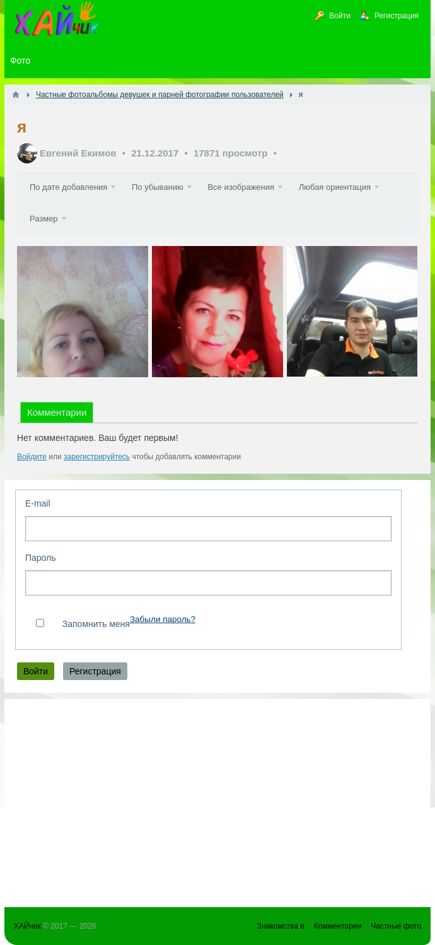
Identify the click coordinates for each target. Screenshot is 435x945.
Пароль (40, 558)
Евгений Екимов (78, 153)
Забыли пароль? (162, 619)
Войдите (32, 456)
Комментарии (56, 412)
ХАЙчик (27, 926)
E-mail (37, 503)
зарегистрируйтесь (97, 456)
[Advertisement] (217, 796)
